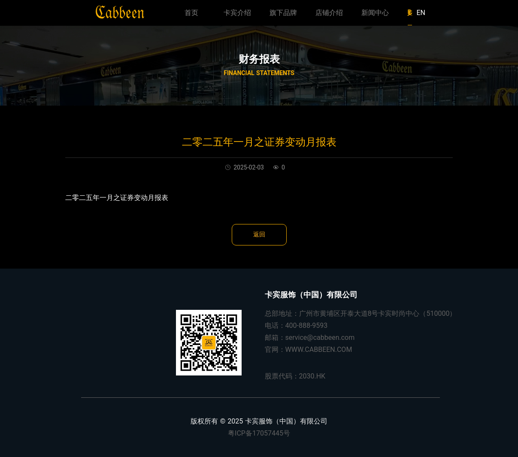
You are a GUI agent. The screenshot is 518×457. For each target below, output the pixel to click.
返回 (259, 234)
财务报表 (259, 59)
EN (420, 13)
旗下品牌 (283, 13)
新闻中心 (375, 13)
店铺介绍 (329, 13)
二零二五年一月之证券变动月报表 (116, 198)
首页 (191, 13)
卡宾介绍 (237, 13)
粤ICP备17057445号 (259, 433)
